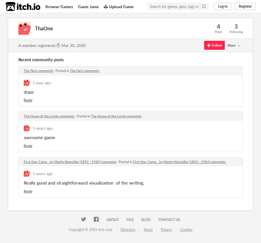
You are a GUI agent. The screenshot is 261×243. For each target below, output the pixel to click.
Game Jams (88, 6)
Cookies (186, 229)
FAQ (130, 219)
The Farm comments (38, 71)
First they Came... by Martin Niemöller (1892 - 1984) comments (70, 162)
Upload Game (119, 6)
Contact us (169, 219)
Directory (128, 229)
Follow (214, 45)
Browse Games (59, 6)
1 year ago (42, 82)
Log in (223, 6)
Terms (148, 229)
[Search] (204, 6)
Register (245, 6)
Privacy (166, 229)
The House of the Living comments (49, 116)
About (113, 219)
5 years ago (43, 128)
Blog (146, 219)
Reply (28, 100)
